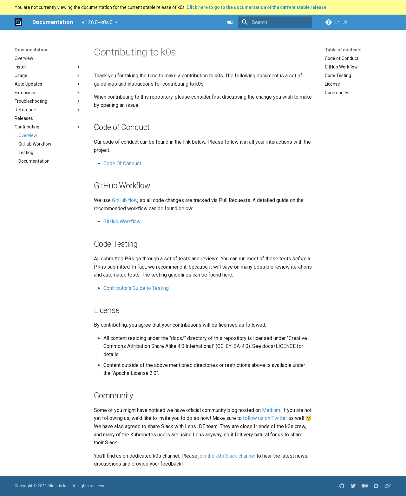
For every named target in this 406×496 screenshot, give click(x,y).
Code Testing (338, 75)
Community (336, 92)
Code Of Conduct (122, 163)
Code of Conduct (341, 58)
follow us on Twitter (265, 418)
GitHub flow (124, 200)
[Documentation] (18, 22)
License (332, 84)
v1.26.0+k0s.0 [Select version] (97, 22)
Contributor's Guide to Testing (136, 288)
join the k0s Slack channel (227, 456)
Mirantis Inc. (58, 485)
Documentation (31, 49)
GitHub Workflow (341, 66)
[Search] (275, 22)
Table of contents (343, 49)
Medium (271, 410)
